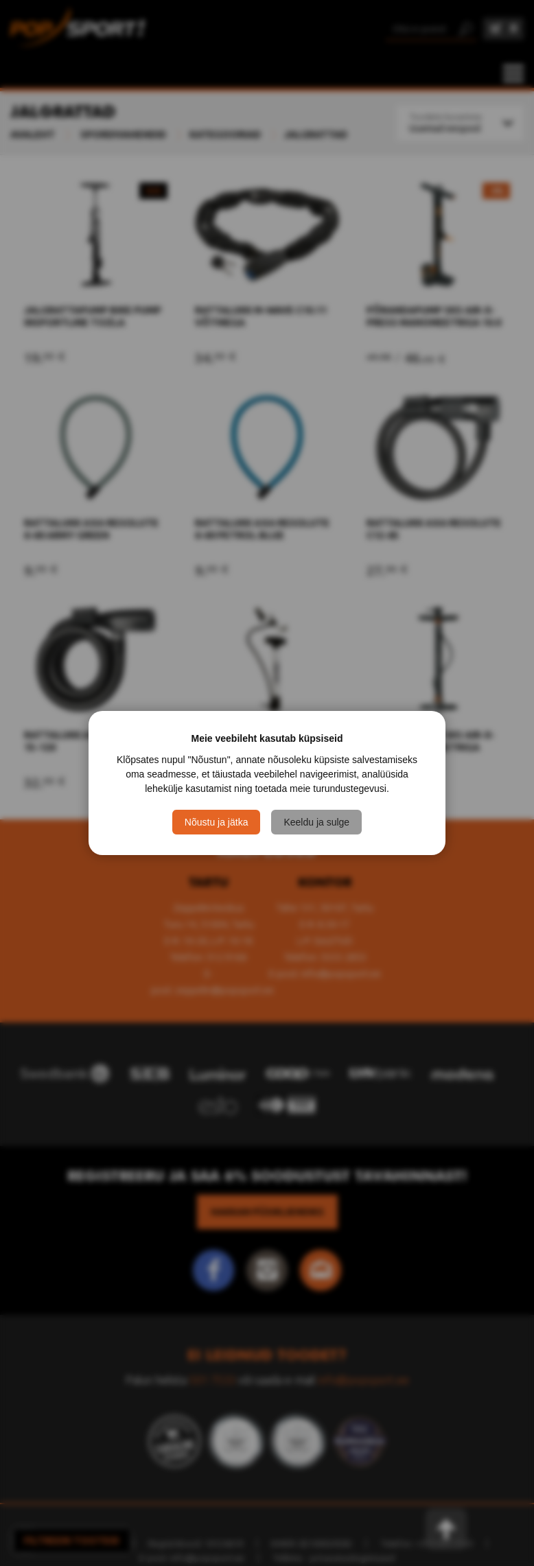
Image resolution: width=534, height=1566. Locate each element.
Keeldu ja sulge (316, 822)
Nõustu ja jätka (216, 822)
